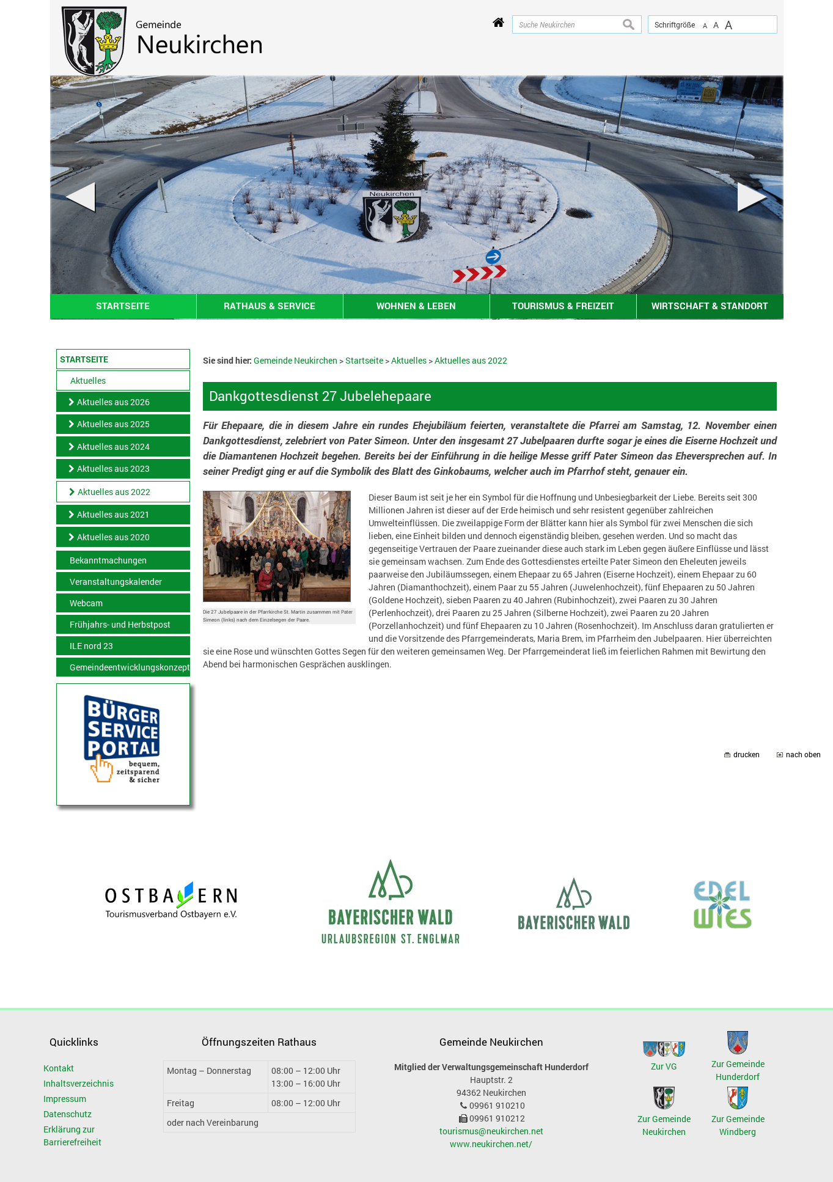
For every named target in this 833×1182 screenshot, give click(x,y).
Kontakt (58, 1068)
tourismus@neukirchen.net (491, 1131)
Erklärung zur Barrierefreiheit (72, 1135)
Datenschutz (67, 1114)
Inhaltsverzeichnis (78, 1083)
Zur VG (664, 1066)
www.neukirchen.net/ (491, 1144)
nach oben (803, 754)
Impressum (64, 1098)
